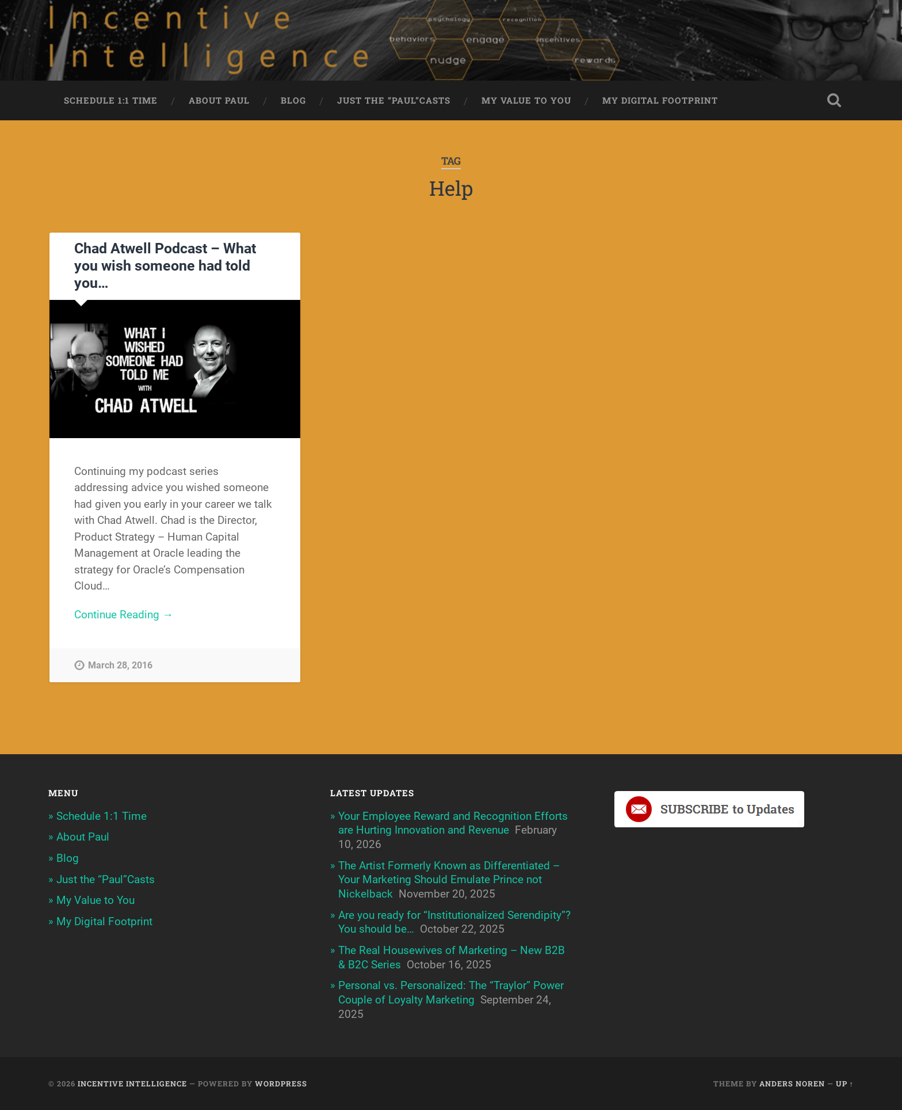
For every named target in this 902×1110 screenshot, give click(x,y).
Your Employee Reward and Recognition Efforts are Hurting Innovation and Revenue (453, 823)
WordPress (281, 1083)
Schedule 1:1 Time (111, 100)
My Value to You (526, 100)
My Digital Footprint (660, 100)
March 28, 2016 (120, 665)
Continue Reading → (123, 614)
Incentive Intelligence (132, 1083)
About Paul (219, 100)
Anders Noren (792, 1083)
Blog (293, 100)
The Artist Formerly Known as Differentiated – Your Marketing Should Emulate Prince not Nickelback (449, 879)
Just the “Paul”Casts (393, 100)
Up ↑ (845, 1083)
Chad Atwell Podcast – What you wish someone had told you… (165, 265)
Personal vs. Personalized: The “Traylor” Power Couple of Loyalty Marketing (451, 992)
